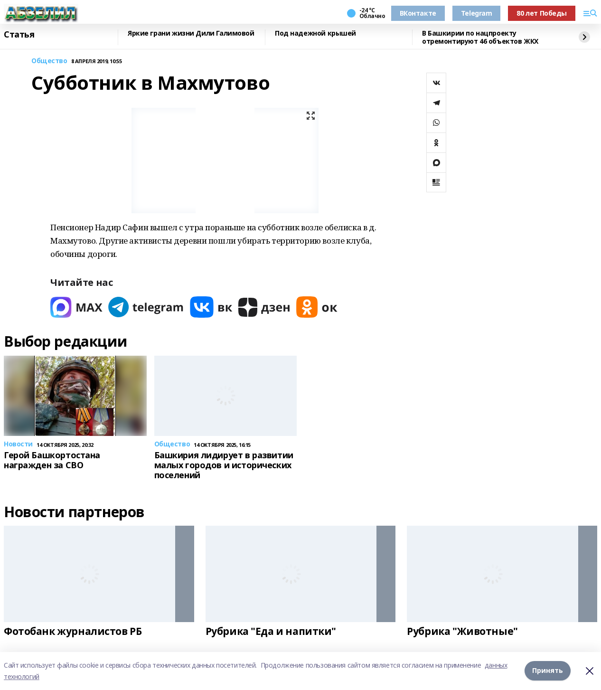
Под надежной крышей (315, 33)
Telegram (476, 13)
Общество (49, 61)
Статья (19, 34)
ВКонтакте (418, 13)
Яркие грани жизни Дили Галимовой (191, 33)
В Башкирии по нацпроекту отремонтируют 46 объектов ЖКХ (480, 37)
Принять (547, 670)
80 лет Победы (541, 13)
